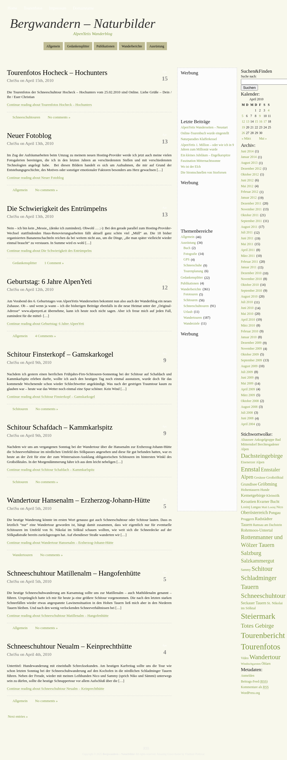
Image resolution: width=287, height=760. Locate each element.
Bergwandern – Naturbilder (83, 23)
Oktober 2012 (250, 174)
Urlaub (187, 312)
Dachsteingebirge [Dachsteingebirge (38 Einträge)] (262, 455)
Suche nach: (249, 76)
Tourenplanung (193, 271)
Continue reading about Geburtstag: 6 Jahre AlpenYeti (45, 324)
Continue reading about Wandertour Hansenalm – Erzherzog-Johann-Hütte (60, 543)
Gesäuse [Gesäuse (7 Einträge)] (260, 477)
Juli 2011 (247, 233)
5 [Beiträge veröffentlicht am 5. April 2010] (242, 116)
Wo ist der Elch (191, 167)
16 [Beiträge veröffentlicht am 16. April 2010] (260, 121)
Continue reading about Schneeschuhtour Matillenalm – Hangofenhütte (58, 616)
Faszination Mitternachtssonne (200, 161)
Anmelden (247, 676)
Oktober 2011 (250, 215)
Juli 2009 (247, 372)
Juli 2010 (247, 302)
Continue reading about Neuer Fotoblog (35, 178)
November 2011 (251, 209)
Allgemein (53, 46)
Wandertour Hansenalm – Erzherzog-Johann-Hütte (78, 500)
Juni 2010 (247, 308)
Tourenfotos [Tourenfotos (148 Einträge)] (260, 646)
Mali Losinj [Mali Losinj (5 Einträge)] (269, 507)
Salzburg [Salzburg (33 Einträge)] (251, 553)
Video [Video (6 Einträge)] (245, 658)
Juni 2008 (247, 418)
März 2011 (248, 256)
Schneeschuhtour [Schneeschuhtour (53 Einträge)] (263, 595)
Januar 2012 (249, 198)
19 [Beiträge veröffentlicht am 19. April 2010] (243, 127)
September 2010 (251, 291)
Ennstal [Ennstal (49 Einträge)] (250, 469)
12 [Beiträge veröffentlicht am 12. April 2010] (243, 121)
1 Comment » (54, 263)
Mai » (263, 138)
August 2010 (249, 296)
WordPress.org (250, 693)
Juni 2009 (247, 378)
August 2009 (249, 366)
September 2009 (251, 360)
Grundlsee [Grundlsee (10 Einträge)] (249, 484)
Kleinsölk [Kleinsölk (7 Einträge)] (273, 496)
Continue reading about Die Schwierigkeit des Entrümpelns (49, 251)
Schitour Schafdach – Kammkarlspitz (60, 427)
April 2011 (248, 250)
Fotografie (190, 254)
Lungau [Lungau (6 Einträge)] (256, 507)
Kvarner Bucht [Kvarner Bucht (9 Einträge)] (268, 502)
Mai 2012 (247, 186)
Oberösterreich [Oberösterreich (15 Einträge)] (254, 512)
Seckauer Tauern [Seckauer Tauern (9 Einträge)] (253, 603)
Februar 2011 (249, 262)
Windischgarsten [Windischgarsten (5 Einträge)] (251, 663)
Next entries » (18, 716)
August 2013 (249, 163)
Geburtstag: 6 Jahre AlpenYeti (49, 281)
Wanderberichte (132, 46)
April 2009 (248, 389)
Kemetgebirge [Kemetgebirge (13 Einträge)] (253, 495)
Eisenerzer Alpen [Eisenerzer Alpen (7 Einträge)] (252, 462)
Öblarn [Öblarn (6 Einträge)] (266, 664)
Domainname (83, 8)
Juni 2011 (247, 238)
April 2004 (248, 424)
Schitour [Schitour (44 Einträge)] (262, 568)
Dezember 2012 (251, 168)
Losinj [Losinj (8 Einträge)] (245, 507)
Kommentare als (255, 687)
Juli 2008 (247, 413)
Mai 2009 (247, 384)
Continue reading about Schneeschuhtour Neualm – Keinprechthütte (55, 689)
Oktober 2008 (250, 401)
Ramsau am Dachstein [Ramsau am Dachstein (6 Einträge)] (267, 525)
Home (12, 8)
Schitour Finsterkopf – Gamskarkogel (60, 354)
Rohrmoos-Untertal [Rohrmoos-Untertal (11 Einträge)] (257, 530)
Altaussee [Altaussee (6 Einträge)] (247, 440)
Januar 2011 (249, 267)
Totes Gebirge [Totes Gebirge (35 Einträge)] (257, 625)
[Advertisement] (206, 97)
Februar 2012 (249, 192)
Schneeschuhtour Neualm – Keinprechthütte (69, 646)
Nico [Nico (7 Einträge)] (279, 507)
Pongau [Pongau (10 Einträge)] (274, 512)
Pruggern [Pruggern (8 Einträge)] (247, 519)
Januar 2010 (249, 337)
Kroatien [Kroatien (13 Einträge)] (248, 501)
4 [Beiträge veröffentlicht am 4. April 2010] (268, 110)
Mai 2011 (247, 244)
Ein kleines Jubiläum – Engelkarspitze (205, 155)
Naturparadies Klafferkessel (199, 139)
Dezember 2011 (251, 203)
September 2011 (251, 221)
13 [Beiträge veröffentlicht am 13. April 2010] (247, 121)
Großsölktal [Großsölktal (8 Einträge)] (274, 477)
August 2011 (249, 227)
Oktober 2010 (250, 285)
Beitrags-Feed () (254, 681)
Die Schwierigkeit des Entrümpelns (57, 208)
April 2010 (248, 319)
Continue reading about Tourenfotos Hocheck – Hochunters (49, 105)
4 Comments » (45, 336)
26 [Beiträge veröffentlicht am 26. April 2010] (243, 133)
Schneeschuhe (192, 265)
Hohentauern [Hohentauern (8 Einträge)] (250, 490)
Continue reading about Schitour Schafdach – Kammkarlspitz (51, 470)
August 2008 (249, 407)
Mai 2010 (247, 314)
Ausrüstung (156, 46)
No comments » (59, 117)
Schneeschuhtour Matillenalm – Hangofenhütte (73, 573)
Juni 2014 (247, 151)
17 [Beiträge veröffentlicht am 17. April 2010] (265, 121)
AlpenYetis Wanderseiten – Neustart (204, 127)
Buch (186, 248)
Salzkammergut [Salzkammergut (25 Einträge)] (257, 561)
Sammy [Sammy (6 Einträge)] (246, 570)
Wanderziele (191, 323)
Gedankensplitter (78, 46)
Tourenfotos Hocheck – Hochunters (57, 73)
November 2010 (251, 279)
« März (246, 138)
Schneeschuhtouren (26, 117)
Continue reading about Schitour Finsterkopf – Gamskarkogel (51, 397)
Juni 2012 (247, 180)
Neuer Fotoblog (29, 135)
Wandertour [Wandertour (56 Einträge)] (265, 657)
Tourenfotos (33, 8)
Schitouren (20, 409)
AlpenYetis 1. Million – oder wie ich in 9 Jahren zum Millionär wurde (207, 147)
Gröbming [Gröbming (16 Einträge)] (267, 484)
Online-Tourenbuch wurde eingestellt (205, 133)
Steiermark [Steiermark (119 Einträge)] (258, 616)
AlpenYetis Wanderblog (92, 33)
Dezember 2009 (251, 343)
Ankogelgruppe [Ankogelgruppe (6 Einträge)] (264, 440)
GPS (186, 260)
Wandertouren (23, 555)
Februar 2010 (249, 331)
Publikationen (105, 46)
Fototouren (190, 294)
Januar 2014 (249, 157)
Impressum (57, 8)
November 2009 (251, 349)
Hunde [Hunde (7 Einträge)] (264, 490)
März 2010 (248, 325)
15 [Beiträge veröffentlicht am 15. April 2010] (256, 121)
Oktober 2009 (250, 354)
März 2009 (248, 395)
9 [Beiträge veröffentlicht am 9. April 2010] (260, 116)
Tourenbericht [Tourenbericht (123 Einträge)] (263, 635)
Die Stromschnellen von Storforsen (203, 172)
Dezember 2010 (251, 273)
